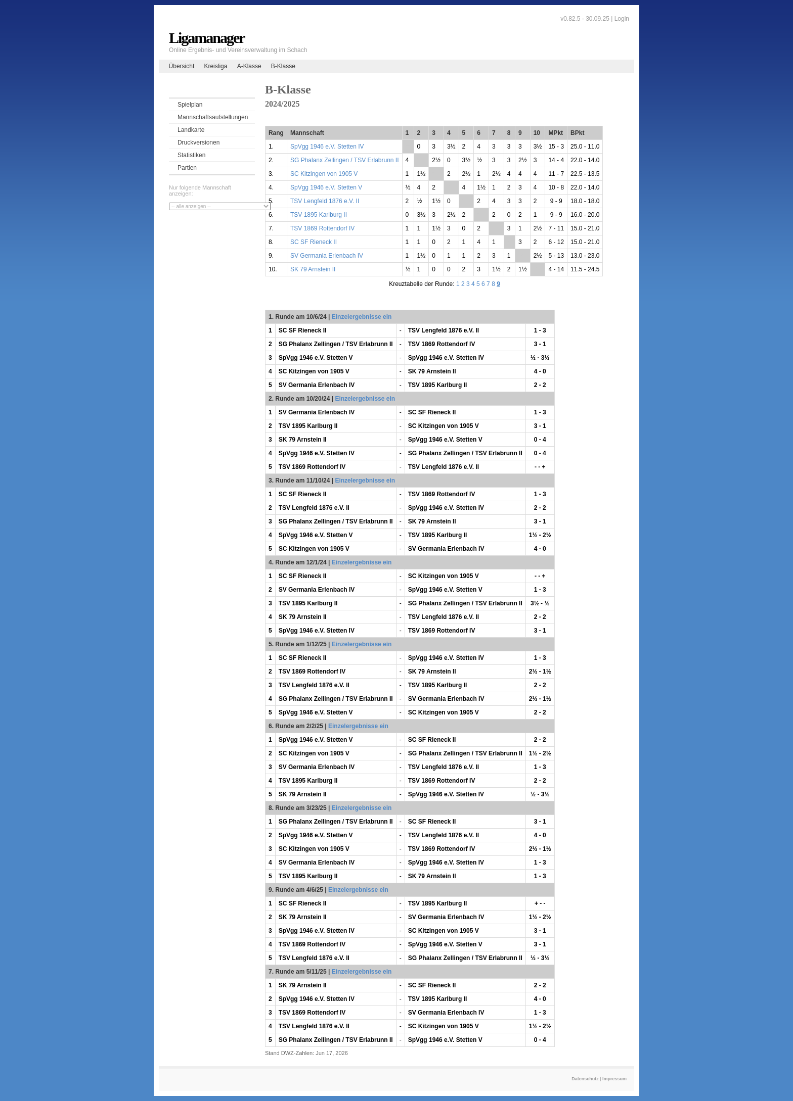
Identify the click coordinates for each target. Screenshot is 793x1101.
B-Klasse (283, 66)
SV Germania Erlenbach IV (326, 255)
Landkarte (191, 129)
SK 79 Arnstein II (312, 269)
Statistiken (191, 155)
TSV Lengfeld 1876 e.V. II (324, 201)
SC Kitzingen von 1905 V (324, 173)
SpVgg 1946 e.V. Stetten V (326, 187)
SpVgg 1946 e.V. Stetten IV (327, 146)
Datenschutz (585, 1078)
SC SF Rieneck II (313, 242)
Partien (187, 167)
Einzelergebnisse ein (362, 316)
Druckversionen (198, 142)
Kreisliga (215, 66)
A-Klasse (249, 66)
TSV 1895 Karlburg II (318, 214)
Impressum (614, 1078)
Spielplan (190, 104)
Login (621, 18)
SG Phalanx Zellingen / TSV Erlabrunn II (344, 160)
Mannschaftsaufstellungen (213, 117)
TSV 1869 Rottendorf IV (322, 228)
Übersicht (182, 66)
